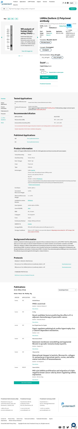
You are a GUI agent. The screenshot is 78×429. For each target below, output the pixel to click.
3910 (29, 208)
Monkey (27, 293)
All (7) (15, 290)
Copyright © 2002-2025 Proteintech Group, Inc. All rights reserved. (34, 423)
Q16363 (30, 224)
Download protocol (66, 264)
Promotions (52, 1)
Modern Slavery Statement (15, 420)
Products (15, 1)
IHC (16, 18)
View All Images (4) (27, 51)
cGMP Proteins (31, 1)
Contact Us (3, 418)
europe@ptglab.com (25, 410)
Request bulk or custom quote (56, 72)
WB (12, 18)
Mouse (20, 293)
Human (16, 293)
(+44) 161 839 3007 (25, 408)
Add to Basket (45, 77)
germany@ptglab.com (45, 410)
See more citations (26, 382)
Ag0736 (33, 170)
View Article (35, 308)
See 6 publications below (33, 142)
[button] (73, 425)
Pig (31, 293)
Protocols (3, 113)
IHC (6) (24, 290)
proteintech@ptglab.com (7, 410)
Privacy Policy (11, 418)
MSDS (2, 122)
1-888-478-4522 (5, 408)
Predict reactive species (34, 184)
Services (45, 1)
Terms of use (19, 418)
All (9, 18)
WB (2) (20, 290)
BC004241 (39, 178)
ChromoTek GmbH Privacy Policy (8, 423)
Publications (52, 27)
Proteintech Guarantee (45, 83)
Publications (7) (4, 111)
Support (39, 1)
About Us (15, 4)
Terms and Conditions (29, 418)
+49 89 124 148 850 (44, 408)
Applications (23, 1)
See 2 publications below (33, 138)
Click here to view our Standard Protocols (24, 275)
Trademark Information (41, 418)
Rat (23, 293)
